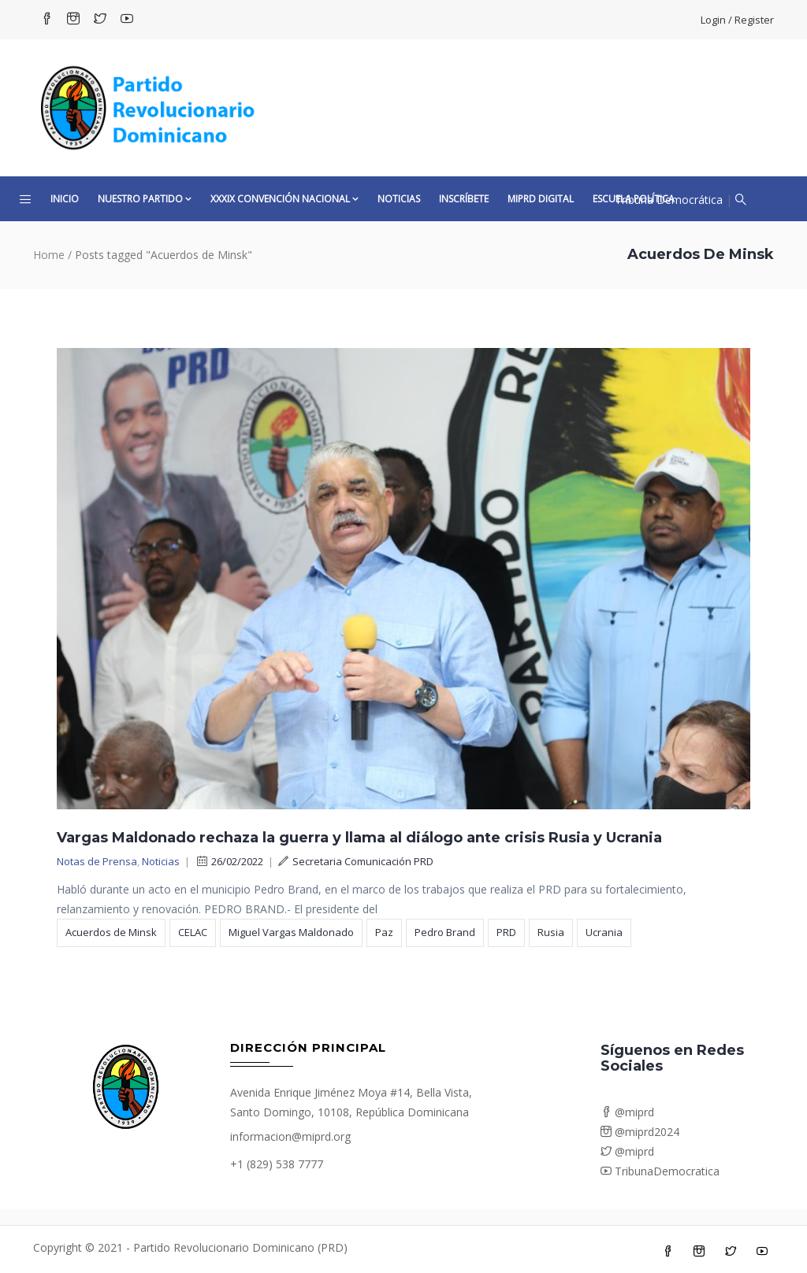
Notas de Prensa (97, 861)
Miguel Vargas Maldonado (291, 932)
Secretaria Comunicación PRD (355, 861)
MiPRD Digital (541, 198)
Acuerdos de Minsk (111, 932)
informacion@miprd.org (290, 1136)
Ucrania (604, 932)
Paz (384, 932)
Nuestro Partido (145, 198)
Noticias (398, 198)
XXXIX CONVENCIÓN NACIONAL (284, 198)
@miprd (627, 1112)
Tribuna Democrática (669, 199)
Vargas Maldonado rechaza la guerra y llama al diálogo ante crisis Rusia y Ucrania (359, 837)
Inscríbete (464, 198)
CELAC (192, 932)
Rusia (550, 932)
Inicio (64, 198)
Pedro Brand (445, 932)
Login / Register (737, 20)
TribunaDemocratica (660, 1171)
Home (49, 254)
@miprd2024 (640, 1131)
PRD (506, 932)
